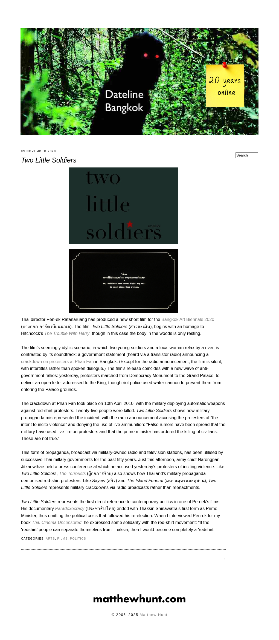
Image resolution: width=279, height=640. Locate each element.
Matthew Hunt (153, 618)
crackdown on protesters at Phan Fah (57, 365)
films (62, 541)
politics (78, 541)
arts (50, 541)
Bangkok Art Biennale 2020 (187, 322)
